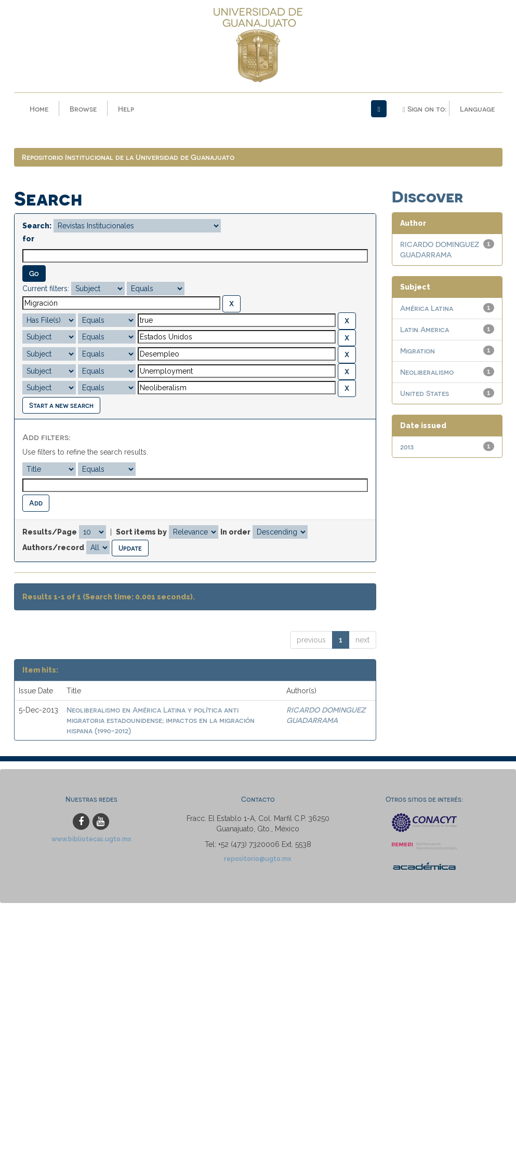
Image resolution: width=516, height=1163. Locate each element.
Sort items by (141, 532)
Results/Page (49, 532)
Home (39, 108)
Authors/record (53, 547)
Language (477, 108)
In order (235, 532)
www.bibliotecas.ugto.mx (91, 839)
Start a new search (61, 405)
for (28, 239)
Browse (83, 108)
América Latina (426, 308)
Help (126, 108)
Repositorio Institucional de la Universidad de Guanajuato (128, 157)
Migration (417, 350)
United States (424, 393)
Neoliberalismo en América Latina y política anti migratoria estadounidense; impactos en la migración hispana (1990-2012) (161, 720)
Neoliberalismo (427, 371)
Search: (36, 226)
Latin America (424, 329)
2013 (407, 446)
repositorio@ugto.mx (258, 859)
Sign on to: (424, 109)
